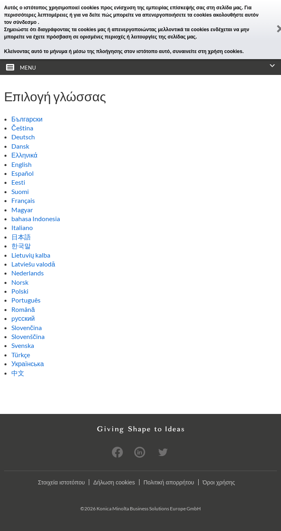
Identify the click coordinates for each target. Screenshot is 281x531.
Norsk (19, 282)
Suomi (20, 191)
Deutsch (23, 137)
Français (23, 200)
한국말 (21, 246)
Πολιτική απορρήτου (169, 482)
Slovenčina (26, 327)
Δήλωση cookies (114, 482)
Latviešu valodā (33, 264)
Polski (19, 291)
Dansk (20, 146)
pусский (23, 318)
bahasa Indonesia (35, 218)
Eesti (18, 182)
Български (27, 119)
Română (23, 309)
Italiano (22, 227)
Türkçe (20, 354)
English (21, 164)
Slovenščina (28, 336)
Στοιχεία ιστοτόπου (61, 482)
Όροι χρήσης (219, 482)
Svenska (22, 345)
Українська (27, 363)
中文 (17, 373)
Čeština (22, 128)
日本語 (21, 237)
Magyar (22, 209)
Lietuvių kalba (30, 255)
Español (22, 173)
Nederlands (27, 273)
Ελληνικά (24, 155)
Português (26, 300)
